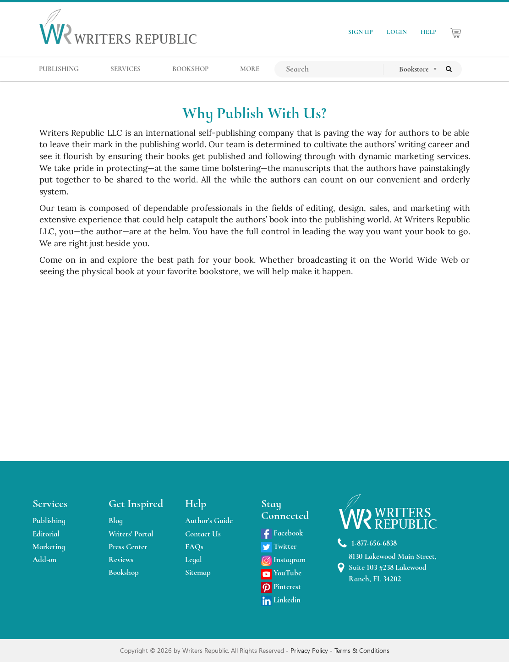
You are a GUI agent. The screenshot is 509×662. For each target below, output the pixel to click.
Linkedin (281, 600)
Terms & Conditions (361, 650)
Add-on (44, 559)
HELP (429, 32)
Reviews (121, 559)
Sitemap (198, 572)
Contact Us (203, 534)
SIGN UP (360, 32)
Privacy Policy (310, 650)
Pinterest (281, 586)
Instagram (283, 559)
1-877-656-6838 (367, 543)
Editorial (46, 534)
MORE (249, 69)
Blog (116, 520)
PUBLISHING (59, 69)
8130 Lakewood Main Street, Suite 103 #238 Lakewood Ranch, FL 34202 (387, 568)
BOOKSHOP (190, 69)
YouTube (281, 573)
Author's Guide (209, 520)
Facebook (282, 533)
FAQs (194, 547)
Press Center (128, 547)
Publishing (49, 520)
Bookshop (124, 572)
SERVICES (125, 69)
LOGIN (397, 32)
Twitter (278, 546)
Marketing (49, 547)
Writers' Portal (131, 534)
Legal (193, 559)
